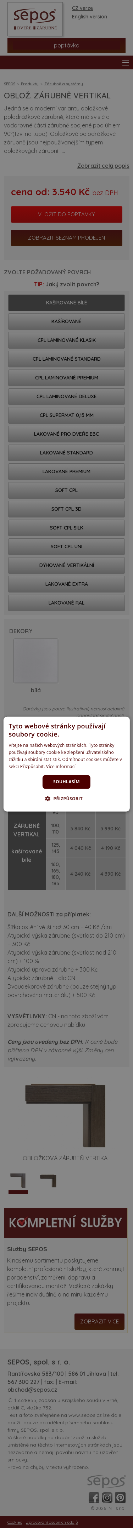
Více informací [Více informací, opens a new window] (61, 766)
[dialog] (66, 763)
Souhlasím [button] (66, 782)
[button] (66, 798)
